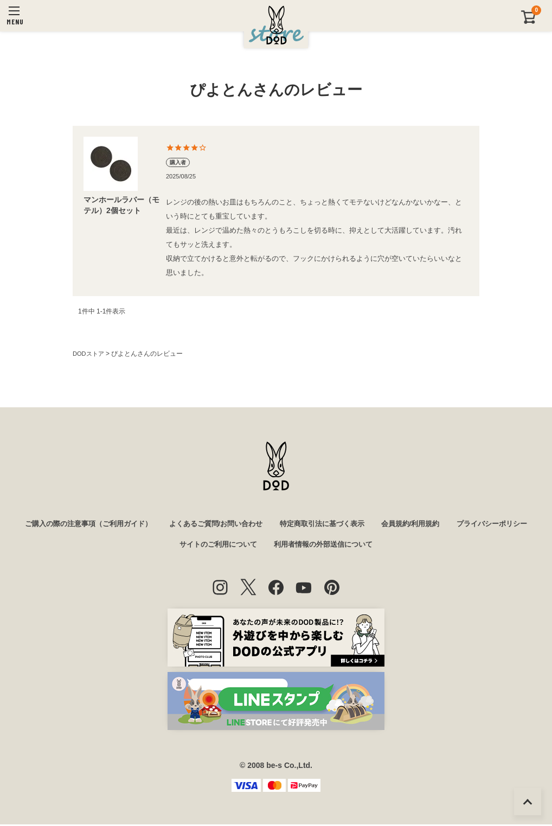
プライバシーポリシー (164, 546)
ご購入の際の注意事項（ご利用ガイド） (123, 524)
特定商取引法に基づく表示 (372, 524)
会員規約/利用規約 (465, 524)
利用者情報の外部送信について (372, 546)
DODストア (90, 353)
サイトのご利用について (261, 546)
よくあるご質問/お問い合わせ (258, 524)
